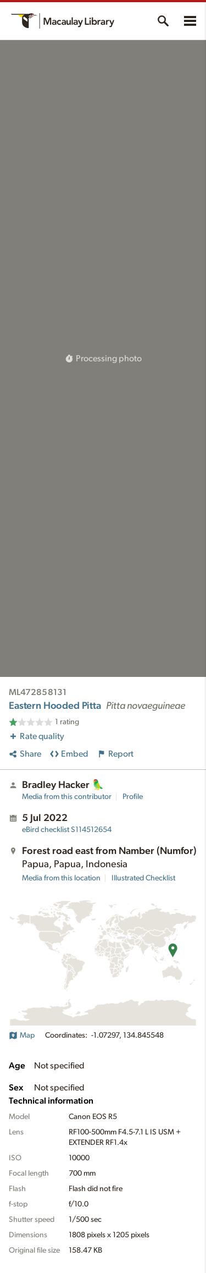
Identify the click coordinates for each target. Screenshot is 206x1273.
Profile (133, 797)
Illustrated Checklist (143, 878)
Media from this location (61, 878)
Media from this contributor (67, 797)
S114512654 (67, 830)
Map (22, 1035)
